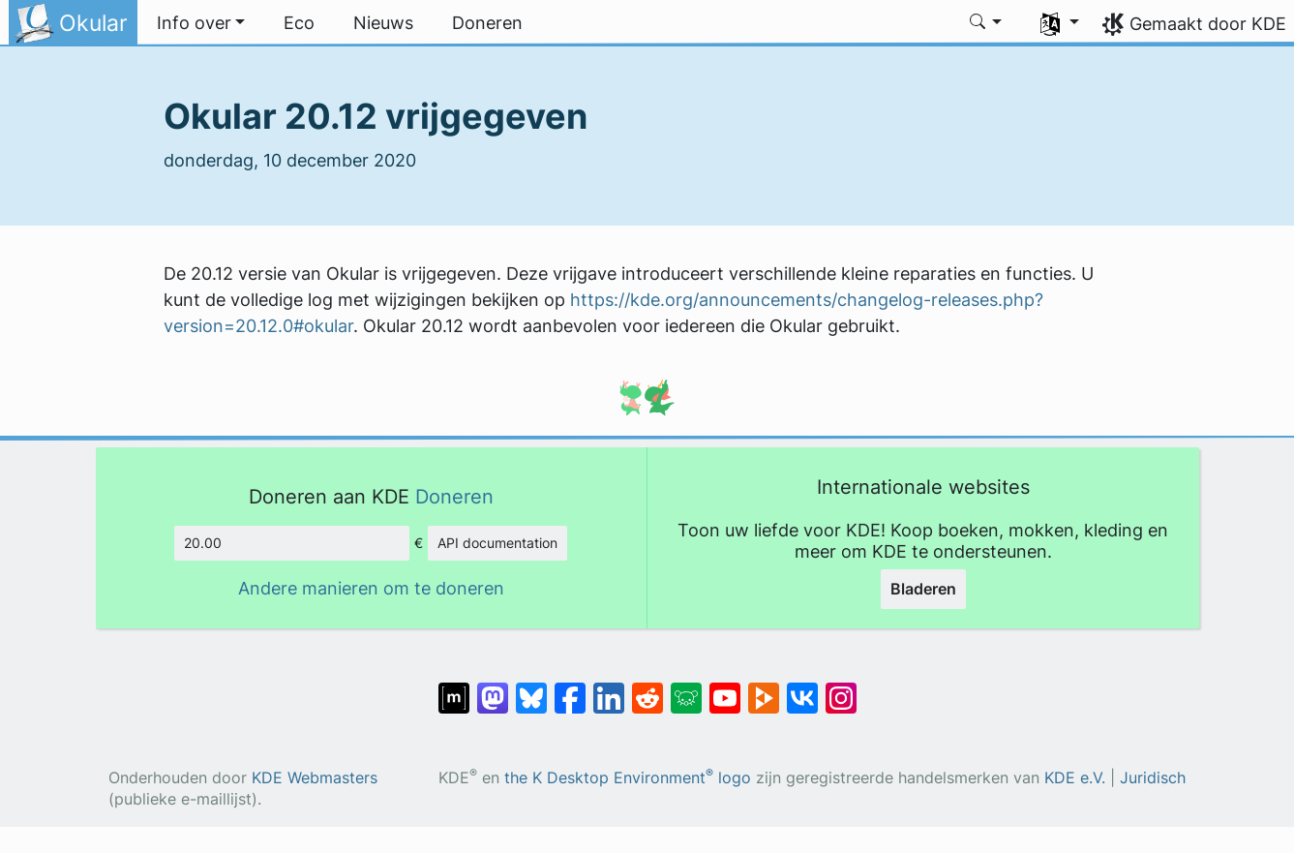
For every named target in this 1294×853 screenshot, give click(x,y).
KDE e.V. (1074, 778)
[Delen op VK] (802, 688)
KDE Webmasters (314, 778)
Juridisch (1153, 778)
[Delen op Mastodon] (492, 688)
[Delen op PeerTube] (763, 688)
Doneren (454, 496)
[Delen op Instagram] (841, 688)
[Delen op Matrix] (453, 688)
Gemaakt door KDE (1207, 24)
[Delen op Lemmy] (686, 688)
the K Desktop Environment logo (627, 778)
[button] (201, 23)
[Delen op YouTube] (724, 688)
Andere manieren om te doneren (371, 588)
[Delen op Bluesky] (531, 688)
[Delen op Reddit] (647, 688)
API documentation (497, 542)
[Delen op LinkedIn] (608, 688)
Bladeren (923, 588)
